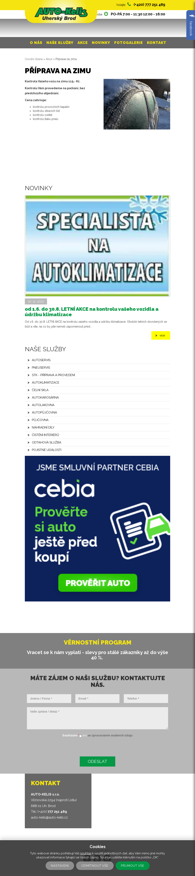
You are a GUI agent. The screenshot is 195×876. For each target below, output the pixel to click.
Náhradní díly (43, 427)
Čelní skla (40, 390)
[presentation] (55, 747)
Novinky (101, 42)
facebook (191, 25)
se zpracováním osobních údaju (110, 735)
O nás (36, 42)
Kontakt (156, 42)
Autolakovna (43, 405)
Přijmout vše (132, 866)
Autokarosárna (45, 397)
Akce (83, 42)
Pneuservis (41, 367)
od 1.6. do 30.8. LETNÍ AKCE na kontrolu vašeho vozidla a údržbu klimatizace (91, 311)
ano (85, 735)
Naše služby (59, 42)
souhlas (85, 853)
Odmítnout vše (94, 866)
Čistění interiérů (45, 435)
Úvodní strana (34, 59)
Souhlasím (70, 735)
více (162, 335)
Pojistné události (46, 450)
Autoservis (41, 360)
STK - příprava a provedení (53, 375)
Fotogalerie (128, 42)
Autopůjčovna (44, 412)
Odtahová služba (46, 442)
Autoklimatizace (45, 382)
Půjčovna (40, 420)
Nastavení (60, 866)
